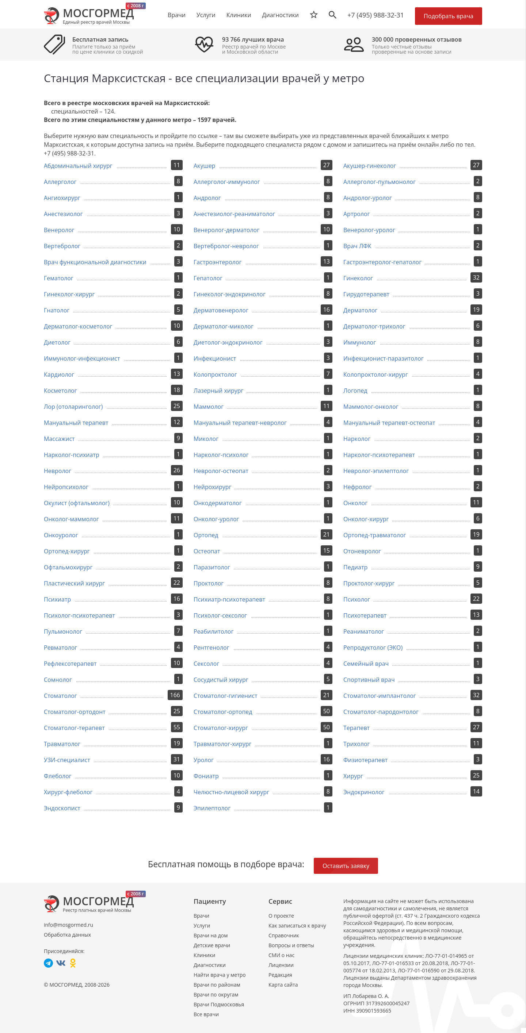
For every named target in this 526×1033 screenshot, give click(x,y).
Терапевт (356, 728)
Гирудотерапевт (366, 294)
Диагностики (280, 15)
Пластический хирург (74, 583)
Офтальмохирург (68, 567)
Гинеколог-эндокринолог (230, 294)
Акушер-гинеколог (369, 166)
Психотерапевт (364, 615)
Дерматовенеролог (221, 310)
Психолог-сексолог (220, 615)
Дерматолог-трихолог (374, 326)
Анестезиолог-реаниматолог (234, 214)
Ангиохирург (62, 198)
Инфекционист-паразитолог (383, 358)
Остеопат (207, 551)
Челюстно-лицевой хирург (231, 792)
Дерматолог (360, 310)
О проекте (281, 915)
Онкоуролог (61, 535)
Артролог (356, 214)
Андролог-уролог (367, 198)
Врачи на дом (211, 935)
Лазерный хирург (218, 391)
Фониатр (206, 776)
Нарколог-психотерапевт (379, 455)
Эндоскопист (62, 808)
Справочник (283, 935)
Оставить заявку (346, 866)
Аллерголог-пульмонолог (379, 182)
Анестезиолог (63, 214)
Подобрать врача (448, 16)
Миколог (206, 439)
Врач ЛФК (357, 246)
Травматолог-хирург (222, 744)
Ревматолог (60, 648)
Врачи (201, 915)
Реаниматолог (363, 631)
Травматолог (62, 744)
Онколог (355, 503)
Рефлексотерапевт (70, 664)
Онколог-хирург (366, 519)
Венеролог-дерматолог (226, 230)
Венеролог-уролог (369, 230)
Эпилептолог (212, 808)
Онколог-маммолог (71, 519)
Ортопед (206, 535)
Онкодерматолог (218, 503)
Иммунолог (359, 342)
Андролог (207, 198)
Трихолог (356, 744)
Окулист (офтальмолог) (77, 503)
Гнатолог (56, 310)
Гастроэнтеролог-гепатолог (382, 262)
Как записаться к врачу (297, 925)
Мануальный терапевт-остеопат (389, 423)
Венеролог (59, 230)
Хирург (353, 776)
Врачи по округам (216, 994)
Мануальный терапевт (76, 423)
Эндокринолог (364, 792)
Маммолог (209, 407)
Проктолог (209, 583)
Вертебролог (62, 246)
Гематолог (58, 278)
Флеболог (58, 776)
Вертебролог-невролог (226, 246)
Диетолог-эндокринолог (228, 342)
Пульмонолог (63, 631)
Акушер (204, 166)
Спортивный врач (369, 680)
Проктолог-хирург (368, 583)
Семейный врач (366, 664)
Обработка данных (67, 934)
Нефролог (357, 487)
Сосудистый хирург (221, 680)
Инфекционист (215, 358)
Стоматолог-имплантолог (379, 696)
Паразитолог (212, 567)
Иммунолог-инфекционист (82, 358)
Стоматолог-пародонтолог (381, 712)
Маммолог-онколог (371, 407)
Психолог (356, 599)
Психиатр (57, 599)
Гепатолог (208, 278)
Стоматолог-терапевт (74, 728)
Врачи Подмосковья (219, 1004)
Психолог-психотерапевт (79, 615)
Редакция (280, 974)
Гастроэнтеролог (217, 262)
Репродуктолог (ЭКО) (373, 648)
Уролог (204, 760)
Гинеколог (358, 278)
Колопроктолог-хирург (375, 374)
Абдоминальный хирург (78, 166)
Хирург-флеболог (68, 792)
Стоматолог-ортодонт (75, 712)
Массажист (59, 439)
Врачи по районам (217, 984)
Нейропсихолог (66, 487)
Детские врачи (212, 945)
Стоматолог (60, 696)
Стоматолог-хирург (221, 728)
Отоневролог (362, 551)
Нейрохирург (212, 487)
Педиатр (355, 567)
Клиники (204, 955)
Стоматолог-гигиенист (225, 696)
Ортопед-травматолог (374, 535)
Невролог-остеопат (221, 471)
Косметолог (60, 391)
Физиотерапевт (365, 760)
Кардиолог (59, 374)
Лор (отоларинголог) (73, 407)
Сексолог (206, 664)
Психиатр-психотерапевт (229, 599)
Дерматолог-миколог (224, 326)
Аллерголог (60, 182)
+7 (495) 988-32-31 (375, 15)
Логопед (355, 391)
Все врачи (206, 1014)
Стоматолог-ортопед (223, 712)
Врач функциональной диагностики (95, 262)
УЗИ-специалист (67, 760)
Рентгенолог (211, 648)
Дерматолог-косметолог (78, 326)
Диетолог (57, 342)
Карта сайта (283, 984)
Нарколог (356, 439)
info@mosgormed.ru (68, 924)
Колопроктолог (215, 374)
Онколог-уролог (216, 519)
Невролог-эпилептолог (376, 471)
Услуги (202, 925)
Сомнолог (58, 680)
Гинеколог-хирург (69, 294)
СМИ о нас (281, 955)
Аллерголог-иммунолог (227, 182)
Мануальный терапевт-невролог (240, 423)
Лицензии (281, 964)
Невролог (57, 471)
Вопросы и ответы (291, 945)
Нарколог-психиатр (71, 455)
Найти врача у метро (220, 974)
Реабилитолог (213, 631)
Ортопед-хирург (67, 551)
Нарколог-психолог (221, 455)
